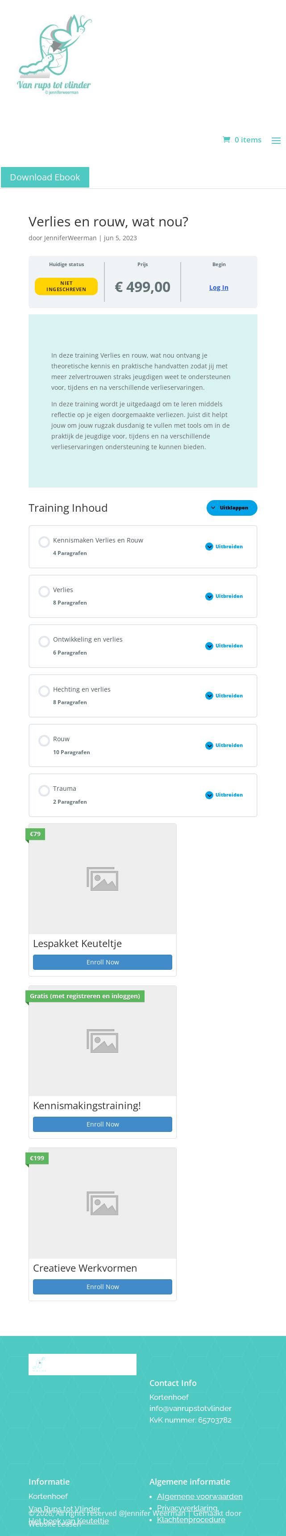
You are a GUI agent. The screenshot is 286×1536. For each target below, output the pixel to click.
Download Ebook (45, 177)
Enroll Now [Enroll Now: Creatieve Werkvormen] (103, 1286)
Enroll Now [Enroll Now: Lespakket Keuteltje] (103, 962)
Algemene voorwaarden (200, 1496)
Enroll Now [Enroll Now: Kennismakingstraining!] (103, 1124)
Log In (218, 288)
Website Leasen (55, 1524)
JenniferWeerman (70, 238)
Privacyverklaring (187, 1507)
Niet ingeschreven (66, 286)
